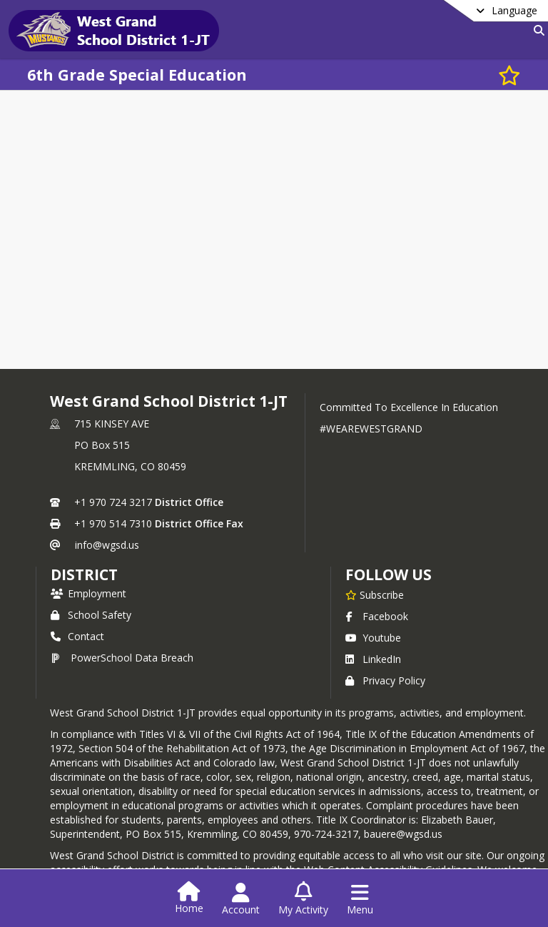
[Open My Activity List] (303, 899)
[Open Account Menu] (241, 899)
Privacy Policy (385, 680)
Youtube (373, 637)
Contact (77, 636)
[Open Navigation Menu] (360, 899)
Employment (88, 593)
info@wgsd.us (107, 545)
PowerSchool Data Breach (122, 657)
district (84, 574)
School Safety (91, 615)
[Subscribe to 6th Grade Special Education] (509, 75)
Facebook (376, 616)
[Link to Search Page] (536, 30)
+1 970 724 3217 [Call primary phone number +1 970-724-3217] (113, 502)
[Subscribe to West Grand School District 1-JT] (374, 594)
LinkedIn (373, 659)
